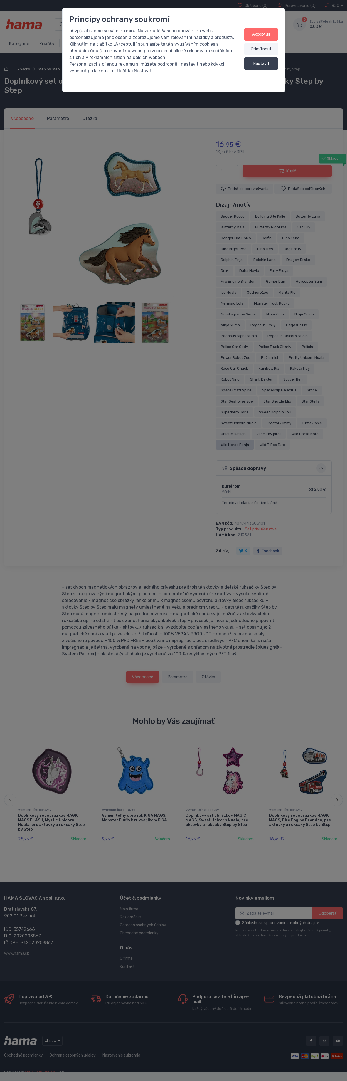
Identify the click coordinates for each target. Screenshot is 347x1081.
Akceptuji (261, 34)
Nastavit (261, 63)
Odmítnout (261, 48)
